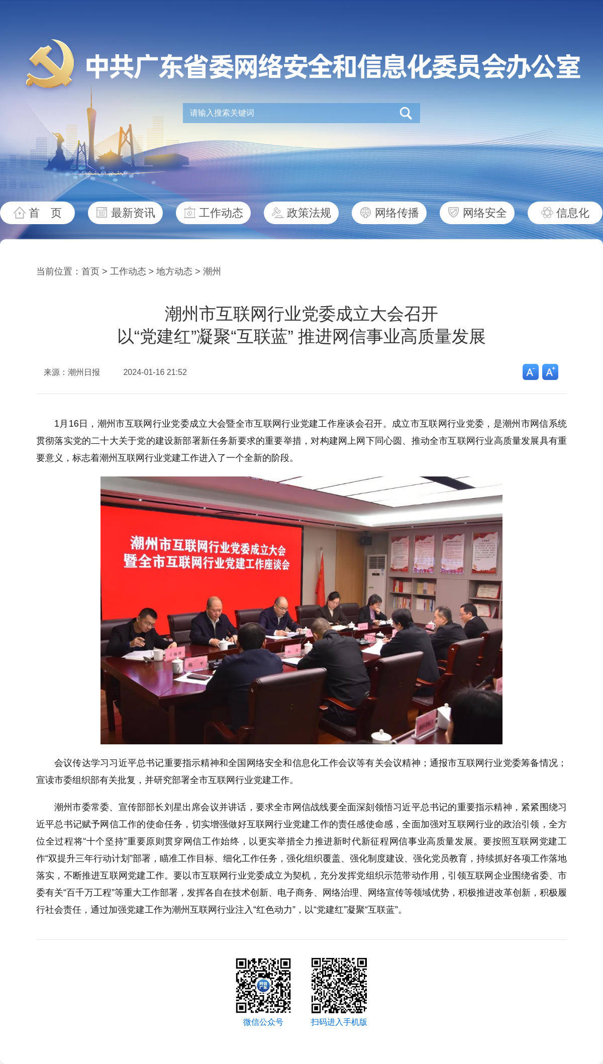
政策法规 (309, 213)
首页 (90, 271)
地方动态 (174, 271)
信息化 (572, 213)
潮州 (212, 271)
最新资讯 (133, 213)
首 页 (45, 213)
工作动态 (221, 213)
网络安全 (485, 213)
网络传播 (397, 213)
